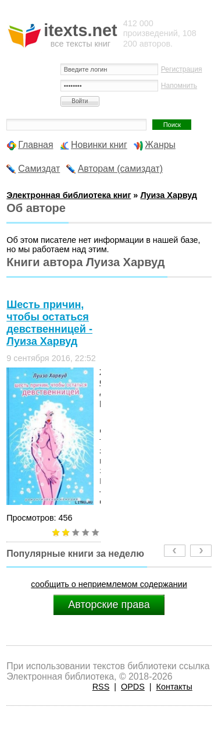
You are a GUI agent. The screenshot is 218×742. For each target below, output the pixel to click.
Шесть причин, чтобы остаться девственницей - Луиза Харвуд (49, 323)
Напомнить (179, 86)
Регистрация (181, 69)
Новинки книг (99, 145)
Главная (35, 145)
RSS (101, 686)
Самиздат (39, 169)
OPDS (133, 686)
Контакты (174, 686)
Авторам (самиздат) (120, 169)
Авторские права (108, 604)
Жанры (160, 145)
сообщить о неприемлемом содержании (109, 584)
